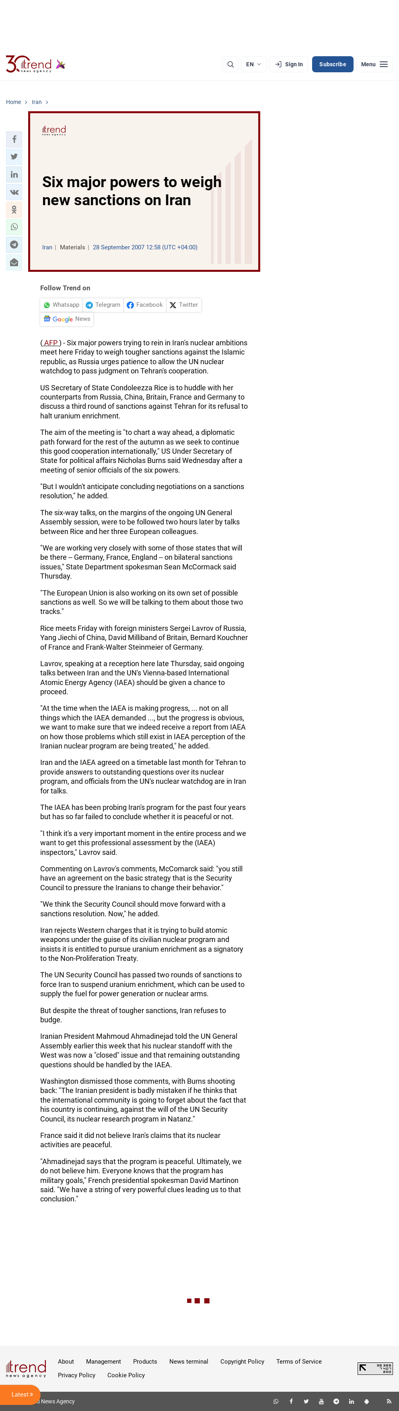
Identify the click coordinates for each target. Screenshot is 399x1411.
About (66, 1361)
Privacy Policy (76, 1375)
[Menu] (374, 64)
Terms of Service (299, 1361)
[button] (14, 139)
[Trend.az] (36, 64)
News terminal (188, 1361)
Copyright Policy (242, 1361)
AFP (51, 342)
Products (145, 1361)
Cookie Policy (126, 1375)
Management (103, 1361)
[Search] (230, 64)
